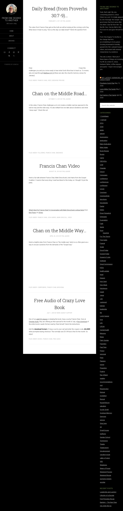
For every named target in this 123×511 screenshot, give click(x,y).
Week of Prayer (105, 468)
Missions (103, 333)
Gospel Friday (104, 254)
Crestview (103, 192)
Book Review (104, 151)
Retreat (102, 392)
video (50, 80)
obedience (59, 159)
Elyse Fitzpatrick (105, 213)
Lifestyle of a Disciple (107, 495)
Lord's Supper (104, 316)
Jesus (102, 295)
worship (102, 482)
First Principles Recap (107, 499)
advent (102, 134)
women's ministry (105, 479)
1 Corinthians (104, 116)
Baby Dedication (105, 144)
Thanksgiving (104, 448)
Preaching (103, 368)
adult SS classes (41, 333)
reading (102, 378)
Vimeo (41, 219)
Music (102, 337)
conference (104, 179)
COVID (102, 189)
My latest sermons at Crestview (111, 78)
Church (102, 172)
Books (40, 353)
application (103, 140)
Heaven (102, 278)
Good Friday (104, 250)
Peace (102, 351)
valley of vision (105, 458)
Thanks (102, 444)
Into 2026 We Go (105, 506)
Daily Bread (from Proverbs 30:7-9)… (59, 11)
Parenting (103, 344)
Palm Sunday (104, 340)
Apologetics (104, 137)
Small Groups (104, 430)
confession (103, 185)
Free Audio (57, 353)
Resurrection (104, 389)
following (41, 159)
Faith (101, 224)
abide (102, 130)
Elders (102, 210)
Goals (102, 247)
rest (101, 385)
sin (101, 427)
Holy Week (103, 285)
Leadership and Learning (108, 492)
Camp (102, 158)
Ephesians (103, 217)
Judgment (103, 302)
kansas (102, 306)
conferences (104, 182)
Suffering (103, 434)
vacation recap (105, 455)
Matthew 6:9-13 (48, 73)
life (101, 313)
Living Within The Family (108, 89)
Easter (102, 206)
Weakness (103, 465)
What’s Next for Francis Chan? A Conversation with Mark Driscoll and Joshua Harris (56, 217)
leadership (103, 309)
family (102, 227)
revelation (103, 396)
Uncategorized (105, 451)
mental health (104, 330)
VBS (101, 461)
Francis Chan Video (59, 172)
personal (103, 354)
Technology (104, 441)
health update (104, 271)
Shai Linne (103, 423)
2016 (101, 123)
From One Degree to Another (11, 19)
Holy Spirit (103, 281)
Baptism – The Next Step (108, 502)
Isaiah (102, 292)
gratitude (103, 261)
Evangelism (104, 220)
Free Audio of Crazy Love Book (59, 317)
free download (82, 335)
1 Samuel (103, 120)
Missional (60, 301)
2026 (101, 127)
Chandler (103, 168)
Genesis (16, 64)
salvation (103, 406)
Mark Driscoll (62, 224)
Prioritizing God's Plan (107, 83)
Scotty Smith (104, 410)
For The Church (105, 236)
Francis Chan (42, 80)
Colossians (103, 175)
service (102, 420)
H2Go (102, 268)
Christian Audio (34, 335)
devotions (103, 199)
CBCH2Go (103, 161)
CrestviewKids (104, 196)
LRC (101, 323)
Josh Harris (52, 224)
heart (101, 275)
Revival (102, 399)
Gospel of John (105, 257)
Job (101, 299)
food (101, 230)
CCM (101, 165)
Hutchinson (103, 288)
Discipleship (104, 203)
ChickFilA (106, 233)
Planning (103, 361)
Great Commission (106, 264)
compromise (42, 301)
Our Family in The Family (108, 95)
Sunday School (105, 437)
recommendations (106, 382)
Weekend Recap (105, 475)
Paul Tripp (103, 347)
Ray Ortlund (104, 375)
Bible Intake (104, 147)
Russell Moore (105, 403)
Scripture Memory (106, 413)
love (101, 320)
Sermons (103, 416)
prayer (102, 365)
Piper (101, 358)
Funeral (102, 243)
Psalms (102, 371)
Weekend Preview (58, 80)
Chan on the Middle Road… (59, 96)
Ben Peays (32, 219)
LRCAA (102, 326)
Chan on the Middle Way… (59, 240)
